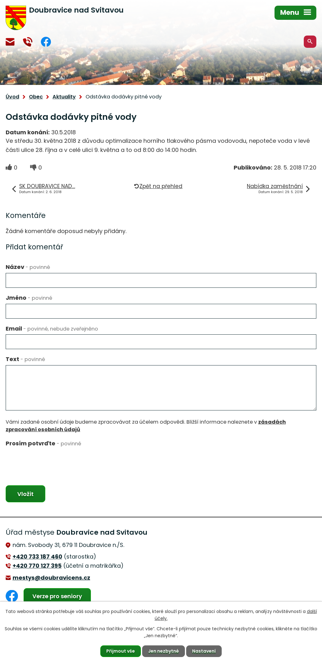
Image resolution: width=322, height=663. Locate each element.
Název (28, 267)
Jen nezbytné (163, 651)
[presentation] (53, 461)
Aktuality (64, 96)
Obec (36, 96)
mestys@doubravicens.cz (10, 42)
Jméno (29, 298)
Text (25, 359)
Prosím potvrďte (43, 443)
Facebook (46, 42)
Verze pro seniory (57, 596)
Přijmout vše (120, 651)
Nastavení (204, 651)
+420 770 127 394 (27, 42)
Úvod (12, 96)
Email (52, 328)
